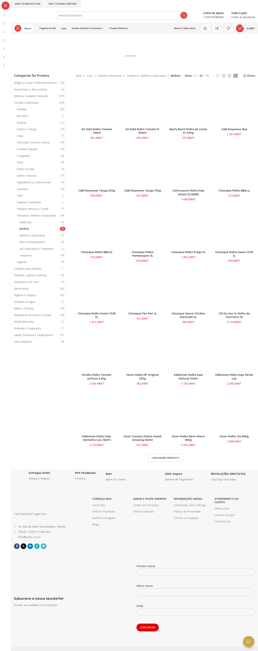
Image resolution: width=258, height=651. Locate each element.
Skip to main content (62, 3)
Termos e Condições (186, 518)
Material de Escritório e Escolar (32, 315)
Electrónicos (21, 288)
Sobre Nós (98, 505)
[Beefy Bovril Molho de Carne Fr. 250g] (188, 105)
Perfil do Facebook (103, 511)
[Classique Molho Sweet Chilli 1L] (234, 228)
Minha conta (221, 508)
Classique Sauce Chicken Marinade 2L (188, 315)
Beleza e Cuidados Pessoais (31, 96)
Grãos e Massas (26, 175)
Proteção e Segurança (27, 328)
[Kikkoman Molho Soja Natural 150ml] (188, 350)
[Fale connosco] (248, 641)
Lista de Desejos (224, 515)
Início (79, 75)
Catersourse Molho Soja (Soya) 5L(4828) (188, 192)
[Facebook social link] (17, 546)
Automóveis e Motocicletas (30, 89)
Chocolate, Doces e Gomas (33, 142)
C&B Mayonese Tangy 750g (142, 190)
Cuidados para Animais (28, 268)
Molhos (24, 228)
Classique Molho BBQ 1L (234, 190)
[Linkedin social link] (30, 546)
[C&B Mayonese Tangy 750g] (143, 166)
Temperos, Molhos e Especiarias (36, 215)
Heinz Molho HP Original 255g (143, 376)
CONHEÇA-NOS (101, 499)
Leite (20, 195)
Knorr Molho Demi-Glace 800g (188, 438)
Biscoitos (22, 116)
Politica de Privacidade (187, 511)
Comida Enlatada (27, 149)
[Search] (121, 15)
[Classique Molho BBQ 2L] (97, 228)
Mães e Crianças (24, 308)
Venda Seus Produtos (146, 505)
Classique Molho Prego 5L (188, 252)
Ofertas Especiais (143, 511)
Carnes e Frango (27, 129)
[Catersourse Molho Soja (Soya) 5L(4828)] (188, 166)
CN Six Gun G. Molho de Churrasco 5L (234, 315)
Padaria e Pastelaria (29, 202)
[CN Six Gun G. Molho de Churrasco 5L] (234, 289)
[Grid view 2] (223, 75)
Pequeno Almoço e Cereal (32, 209)
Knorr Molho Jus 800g (234, 436)
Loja (89, 75)
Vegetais (22, 262)
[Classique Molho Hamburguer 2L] (143, 228)
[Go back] (115, 42)
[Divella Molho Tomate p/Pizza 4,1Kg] (97, 350)
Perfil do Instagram (103, 518)
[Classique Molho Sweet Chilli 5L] (97, 289)
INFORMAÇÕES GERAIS (188, 499)
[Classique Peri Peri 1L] (143, 289)
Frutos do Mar (25, 169)
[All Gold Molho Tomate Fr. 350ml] (143, 105)
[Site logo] (31, 15)
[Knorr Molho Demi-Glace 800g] (188, 412)
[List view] (217, 75)
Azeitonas (26, 222)
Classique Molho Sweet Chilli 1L (234, 254)
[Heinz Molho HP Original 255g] (143, 350)
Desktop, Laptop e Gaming (30, 275)
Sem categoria (23, 341)
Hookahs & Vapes (25, 302)
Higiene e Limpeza (25, 295)
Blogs (95, 524)
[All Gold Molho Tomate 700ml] (97, 105)
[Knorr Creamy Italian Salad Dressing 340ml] (143, 412)
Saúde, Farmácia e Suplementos (33, 335)
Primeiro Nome (195, 569)
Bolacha (22, 122)
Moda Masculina (24, 321)
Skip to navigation (27, 3)
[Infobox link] (35, 476)
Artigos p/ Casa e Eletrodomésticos (35, 82)
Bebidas (21, 109)
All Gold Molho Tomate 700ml (96, 131)
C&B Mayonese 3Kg (234, 129)
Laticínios (22, 189)
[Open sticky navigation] (23, 28)
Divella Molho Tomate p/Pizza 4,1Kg (96, 376)
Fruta (20, 162)
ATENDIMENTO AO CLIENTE (226, 500)
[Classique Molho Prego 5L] (188, 228)
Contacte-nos (222, 521)
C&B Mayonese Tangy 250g (96, 190)
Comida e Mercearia (26, 102)
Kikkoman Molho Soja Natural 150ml (188, 376)
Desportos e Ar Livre (26, 282)
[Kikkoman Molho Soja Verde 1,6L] (234, 350)
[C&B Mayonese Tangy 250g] (97, 166)
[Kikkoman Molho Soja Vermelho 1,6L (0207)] (97, 412)
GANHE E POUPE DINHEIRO (150, 499)
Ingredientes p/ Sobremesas (34, 182)
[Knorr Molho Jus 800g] (234, 412)
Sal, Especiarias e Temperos (37, 248)
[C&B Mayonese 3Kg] (234, 105)
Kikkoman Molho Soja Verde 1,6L (234, 376)
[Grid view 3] (229, 75)
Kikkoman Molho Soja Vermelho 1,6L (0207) (96, 438)
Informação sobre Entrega (190, 505)
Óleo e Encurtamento (32, 242)
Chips (20, 136)
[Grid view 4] (235, 75)
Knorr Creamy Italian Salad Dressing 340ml (142, 438)
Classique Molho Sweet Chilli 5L (97, 315)
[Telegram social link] (43, 546)
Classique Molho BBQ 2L (97, 252)
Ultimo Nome (195, 588)
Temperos (26, 255)
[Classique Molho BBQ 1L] (234, 166)
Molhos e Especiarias (32, 235)
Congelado (23, 156)
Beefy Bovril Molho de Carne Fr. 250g (188, 131)
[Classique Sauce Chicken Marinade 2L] (188, 289)
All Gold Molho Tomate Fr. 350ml (142, 131)
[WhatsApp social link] (37, 546)
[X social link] (23, 546)
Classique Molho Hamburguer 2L (142, 254)
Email (195, 608)
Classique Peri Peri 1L (142, 313)
